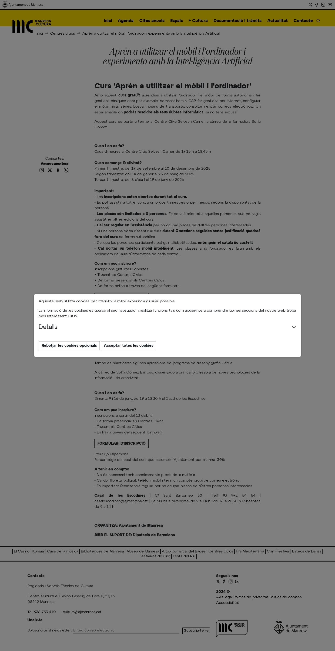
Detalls (48, 327)
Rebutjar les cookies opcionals (69, 345)
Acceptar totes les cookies (128, 345)
